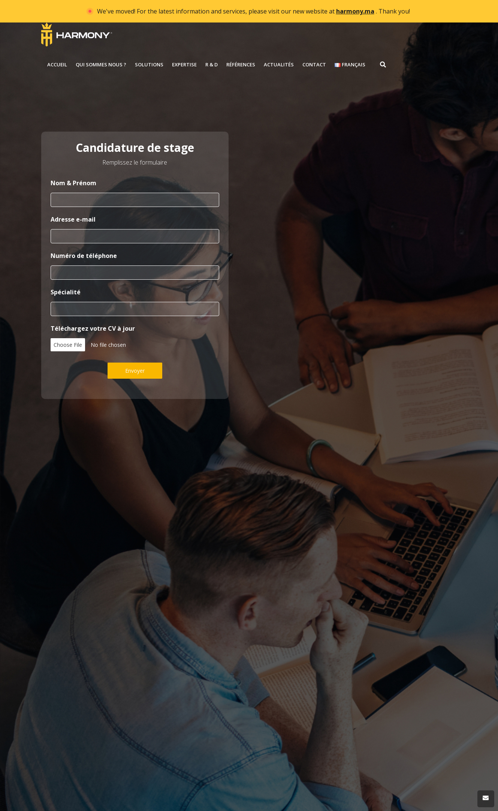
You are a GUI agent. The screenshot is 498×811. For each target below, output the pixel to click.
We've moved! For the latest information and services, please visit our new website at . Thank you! (253, 11)
